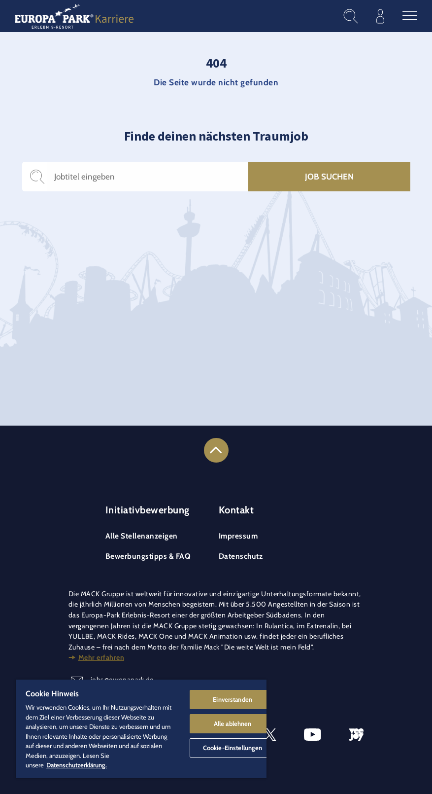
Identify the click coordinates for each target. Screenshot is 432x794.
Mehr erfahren (101, 657)
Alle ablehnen (233, 723)
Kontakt (236, 510)
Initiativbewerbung (147, 510)
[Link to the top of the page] (216, 450)
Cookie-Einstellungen (233, 748)
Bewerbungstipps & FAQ (148, 556)
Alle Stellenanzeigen (141, 536)
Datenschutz (241, 556)
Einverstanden (232, 699)
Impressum (238, 536)
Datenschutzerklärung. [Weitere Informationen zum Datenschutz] (76, 765)
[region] (141, 729)
